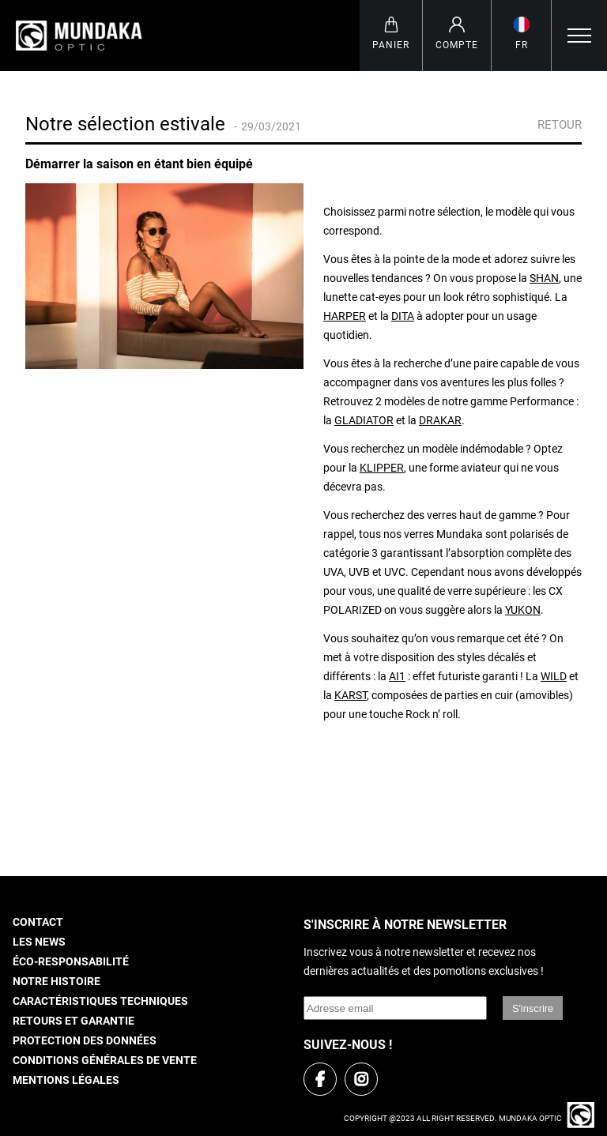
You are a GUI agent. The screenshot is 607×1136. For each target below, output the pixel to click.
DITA (402, 316)
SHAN (544, 278)
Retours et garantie (73, 1021)
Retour (554, 125)
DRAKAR (440, 420)
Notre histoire (56, 981)
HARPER (344, 316)
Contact (38, 922)
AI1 (397, 676)
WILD (554, 676)
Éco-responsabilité (71, 962)
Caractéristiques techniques (100, 1001)
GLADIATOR (364, 420)
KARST (350, 695)
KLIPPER (382, 468)
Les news (39, 942)
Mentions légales (66, 1080)
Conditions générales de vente (105, 1060)
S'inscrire (532, 1008)
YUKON (523, 610)
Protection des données (84, 1041)
